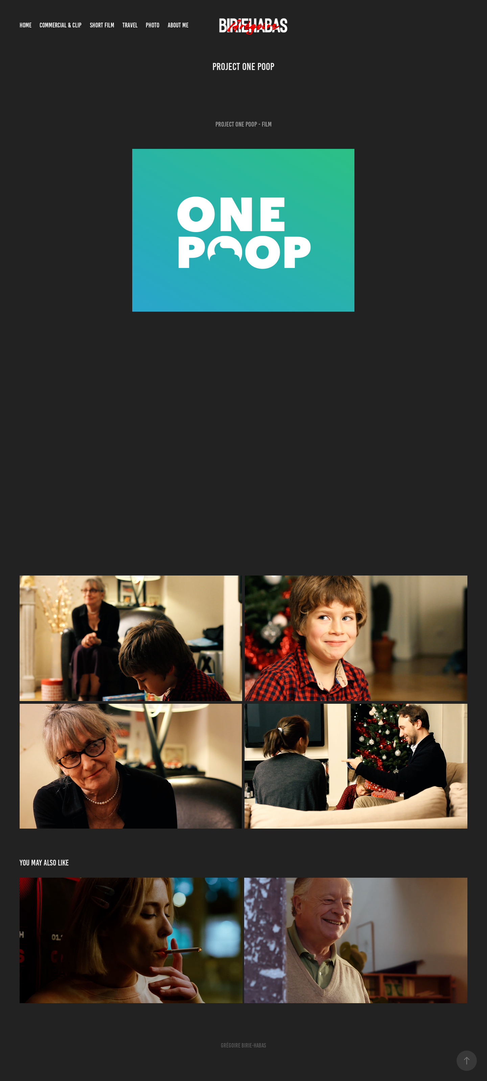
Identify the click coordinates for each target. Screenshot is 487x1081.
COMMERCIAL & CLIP (61, 25)
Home (25, 25)
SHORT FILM (102, 25)
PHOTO (152, 25)
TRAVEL (130, 25)
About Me (178, 25)
